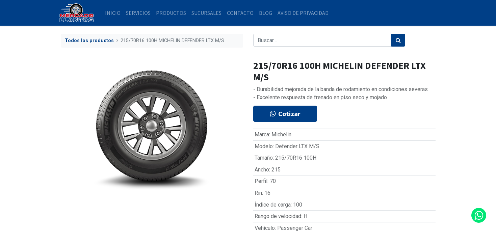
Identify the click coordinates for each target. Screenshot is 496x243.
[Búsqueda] (398, 40)
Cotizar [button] (285, 113)
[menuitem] (114, 13)
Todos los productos (89, 41)
